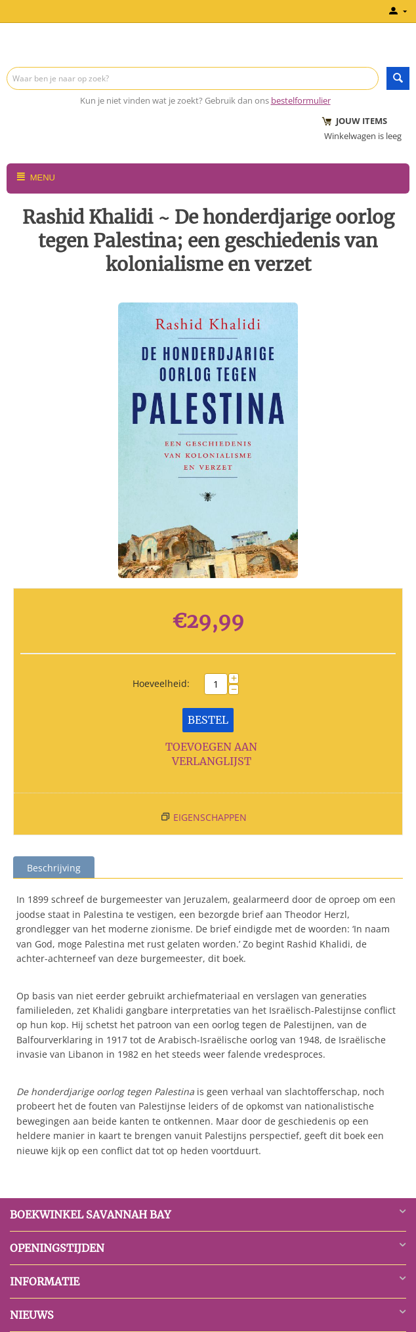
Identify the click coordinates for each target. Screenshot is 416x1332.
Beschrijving (54, 868)
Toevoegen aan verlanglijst (211, 754)
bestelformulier (301, 100)
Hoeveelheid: (161, 683)
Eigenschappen (210, 817)
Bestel (208, 719)
